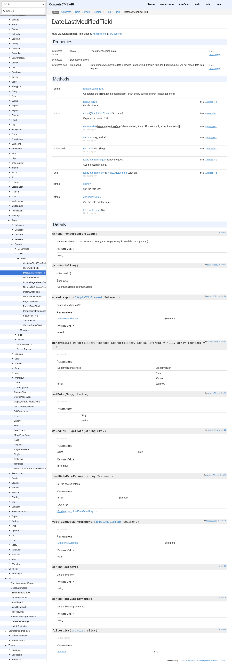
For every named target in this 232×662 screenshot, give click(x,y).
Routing (15, 478)
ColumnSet (23, 249)
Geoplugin (17, 573)
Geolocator (17, 148)
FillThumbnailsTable (20, 592)
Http (14, 158)
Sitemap (19, 354)
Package (16, 215)
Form (14, 134)
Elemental (16, 659)
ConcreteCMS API (61, 4)
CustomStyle (20, 392)
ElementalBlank (19, 635)
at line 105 (222, 475)
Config (15, 43)
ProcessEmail (17, 611)
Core (77, 12)
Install (14, 172)
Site (13, 502)
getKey (87, 183)
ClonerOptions (21, 387)
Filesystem (17, 129)
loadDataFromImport (94, 172)
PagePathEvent (21, 449)
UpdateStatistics (19, 626)
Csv (13, 67)
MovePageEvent (22, 435)
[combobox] (23, 11)
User (14, 540)
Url (13, 535)
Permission (17, 473)
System (15, 521)
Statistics (18, 459)
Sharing (15, 497)
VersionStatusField (32, 325)
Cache (15, 29)
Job (13, 177)
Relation (19, 239)
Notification (17, 210)
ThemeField (29, 320)
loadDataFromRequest (95, 159)
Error (14, 96)
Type (17, 368)
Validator (16, 554)
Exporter (18, 421)
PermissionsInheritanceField (37, 311)
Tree (14, 526)
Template (18, 463)
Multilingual (17, 206)
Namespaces (167, 4)
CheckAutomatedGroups (23, 583)
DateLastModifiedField (35, 272)
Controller (16, 53)
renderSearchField (93, 88)
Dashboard (17, 654)
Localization (17, 187)
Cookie (15, 62)
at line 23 (222, 566)
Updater (15, 530)
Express (16, 110)
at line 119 (222, 521)
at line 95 (222, 430)
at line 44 (222, 630)
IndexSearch (17, 602)
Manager (24, 330)
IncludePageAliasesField (35, 282)
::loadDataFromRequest (77, 511)
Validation (16, 549)
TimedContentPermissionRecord (30, 468)
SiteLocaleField (30, 315)
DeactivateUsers (19, 588)
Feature (15, 115)
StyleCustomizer (20, 511)
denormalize (89, 126)
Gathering (16, 144)
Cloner (17, 382)
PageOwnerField (31, 292)
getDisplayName (92, 197)
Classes (151, 4)
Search (18, 244)
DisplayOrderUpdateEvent (27, 401)
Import (15, 167)
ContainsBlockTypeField (35, 263)
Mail (14, 196)
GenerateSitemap (19, 597)
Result (21, 339)
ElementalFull (18, 640)
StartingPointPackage (19, 631)
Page (14, 220)
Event (17, 416)
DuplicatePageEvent (24, 406)
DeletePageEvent (22, 397)
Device (15, 77)
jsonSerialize (90, 101)
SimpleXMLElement (101, 113)
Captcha (16, 39)
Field (20, 253)
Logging (15, 191)
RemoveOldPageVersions (23, 616)
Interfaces (184, 4)
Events (15, 101)
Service (15, 487)
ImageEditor (17, 163)
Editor (14, 81)
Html (14, 153)
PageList (18, 444)
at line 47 (222, 264)
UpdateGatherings (20, 621)
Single (17, 454)
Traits (198, 4)
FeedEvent (19, 430)
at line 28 (222, 598)
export (86, 113)
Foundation (17, 139)
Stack (17, 358)
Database (16, 72)
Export (15, 105)
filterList (87, 210)
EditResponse (21, 411)
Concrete (16, 650)
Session (15, 492)
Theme (18, 363)
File (13, 124)
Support (15, 516)
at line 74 (222, 296)
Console (16, 48)
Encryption (17, 86)
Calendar (16, 34)
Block (14, 24)
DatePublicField (31, 277)
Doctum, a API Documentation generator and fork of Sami (202, 660)
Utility (14, 545)
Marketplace (18, 201)
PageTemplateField (32, 296)
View (17, 373)
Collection (19, 225)
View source (114, 33)
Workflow (19, 378)
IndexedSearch (24, 344)
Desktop (19, 234)
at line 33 (222, 233)
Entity (14, 91)
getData (87, 148)
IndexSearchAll (18, 607)
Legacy (15, 182)
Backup (15, 19)
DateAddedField (31, 268)
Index (20, 335)
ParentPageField (31, 306)
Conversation (18, 58)
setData (87, 137)
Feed (14, 120)
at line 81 (222, 342)
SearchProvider (24, 349)
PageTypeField (30, 301)
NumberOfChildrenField (34, 287)
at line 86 (222, 393)
